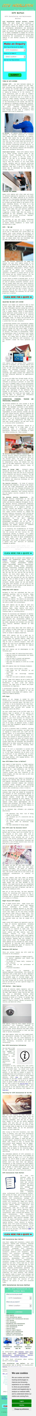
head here (5, 1090)
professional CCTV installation (17, 1193)
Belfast (5, 559)
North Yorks (12, 1353)
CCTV (22, 152)
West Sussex (23, 1356)
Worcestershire (7, 1355)
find (7, 1242)
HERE (29, 1228)
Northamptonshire (19, 1355)
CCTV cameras (22, 221)
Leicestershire (14, 1356)
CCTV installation (12, 1277)
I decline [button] (21, 1405)
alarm (10, 840)
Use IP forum (24, 1083)
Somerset (30, 1355)
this (16, 1077)
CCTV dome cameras (27, 990)
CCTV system (29, 29)
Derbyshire (6, 1356)
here (16, 1080)
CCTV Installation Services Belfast (16, 1285)
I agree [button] (21, 1401)
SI (23, 485)
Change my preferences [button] (21, 1409)
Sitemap (4, 1397)
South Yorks (29, 1351)
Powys (31, 1353)
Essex (4, 1353)
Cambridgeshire (22, 1353)
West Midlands (19, 1351)
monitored (19, 806)
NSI (29, 519)
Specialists (5, 1398)
